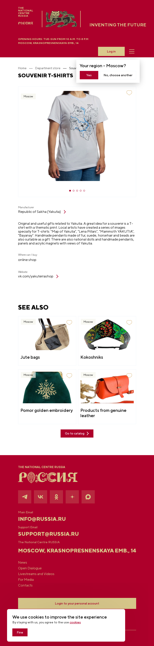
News (22, 563)
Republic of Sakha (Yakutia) (42, 212)
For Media (26, 580)
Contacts (25, 585)
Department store (47, 68)
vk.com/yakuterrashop (38, 276)
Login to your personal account (77, 603)
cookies (75, 622)
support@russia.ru (48, 534)
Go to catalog (77, 433)
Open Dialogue (30, 568)
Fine (20, 632)
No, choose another (118, 75)
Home (22, 68)
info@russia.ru (42, 519)
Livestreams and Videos (36, 574)
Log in (111, 51)
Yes (89, 75)
